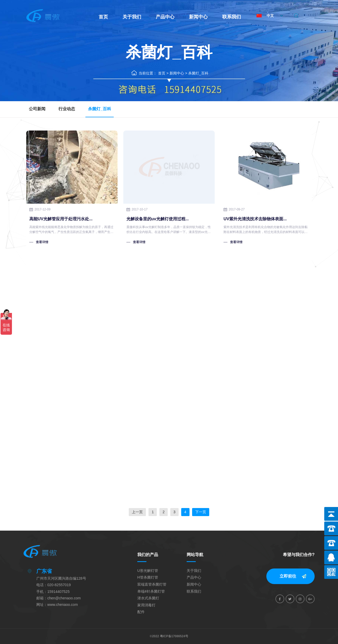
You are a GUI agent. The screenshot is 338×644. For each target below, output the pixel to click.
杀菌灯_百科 (198, 73)
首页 (103, 16)
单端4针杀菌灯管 (151, 591)
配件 (141, 612)
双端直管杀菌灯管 (151, 584)
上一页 (137, 512)
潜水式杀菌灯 (148, 598)
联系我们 (231, 16)
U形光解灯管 (147, 570)
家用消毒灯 (146, 605)
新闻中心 (198, 16)
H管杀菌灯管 (147, 577)
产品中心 (165, 16)
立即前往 (288, 576)
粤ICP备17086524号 (174, 636)
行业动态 (66, 109)
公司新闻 (37, 109)
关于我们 (132, 16)
